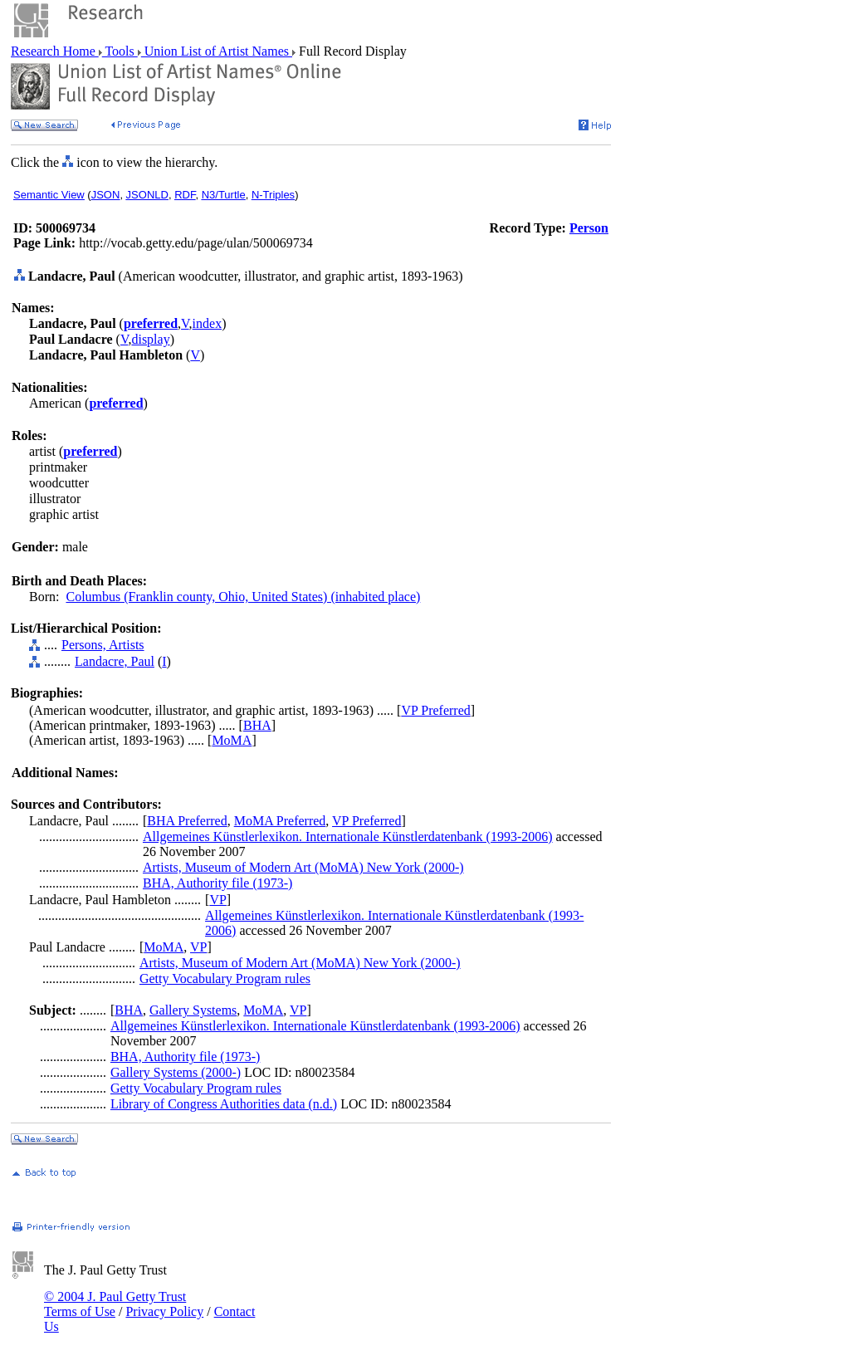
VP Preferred (435, 710)
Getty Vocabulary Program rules (224, 978)
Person (588, 228)
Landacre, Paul (114, 661)
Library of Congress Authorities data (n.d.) (223, 1104)
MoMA (232, 740)
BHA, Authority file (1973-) (217, 883)
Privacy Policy (164, 1311)
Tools (120, 51)
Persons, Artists (102, 645)
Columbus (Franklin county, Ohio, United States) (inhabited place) (243, 597)
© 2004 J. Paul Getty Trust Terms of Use (115, 1304)
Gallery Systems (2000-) (175, 1072)
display (150, 339)
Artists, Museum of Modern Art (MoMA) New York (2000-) (303, 867)
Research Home (55, 51)
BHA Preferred (187, 821)
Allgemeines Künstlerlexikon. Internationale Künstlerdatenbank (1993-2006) (348, 836)
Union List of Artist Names (216, 51)
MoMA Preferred (280, 821)
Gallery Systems (193, 1010)
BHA (257, 725)
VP (217, 900)
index (207, 323)
